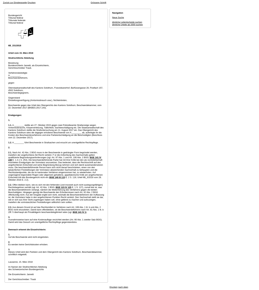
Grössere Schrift (98, 2)
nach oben (123, 287)
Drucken (32, 2)
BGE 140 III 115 (57, 177)
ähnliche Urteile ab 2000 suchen (127, 24)
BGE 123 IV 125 (63, 187)
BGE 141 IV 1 (79, 212)
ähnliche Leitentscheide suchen (127, 22)
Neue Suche (118, 17)
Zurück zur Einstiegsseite (15, 2)
